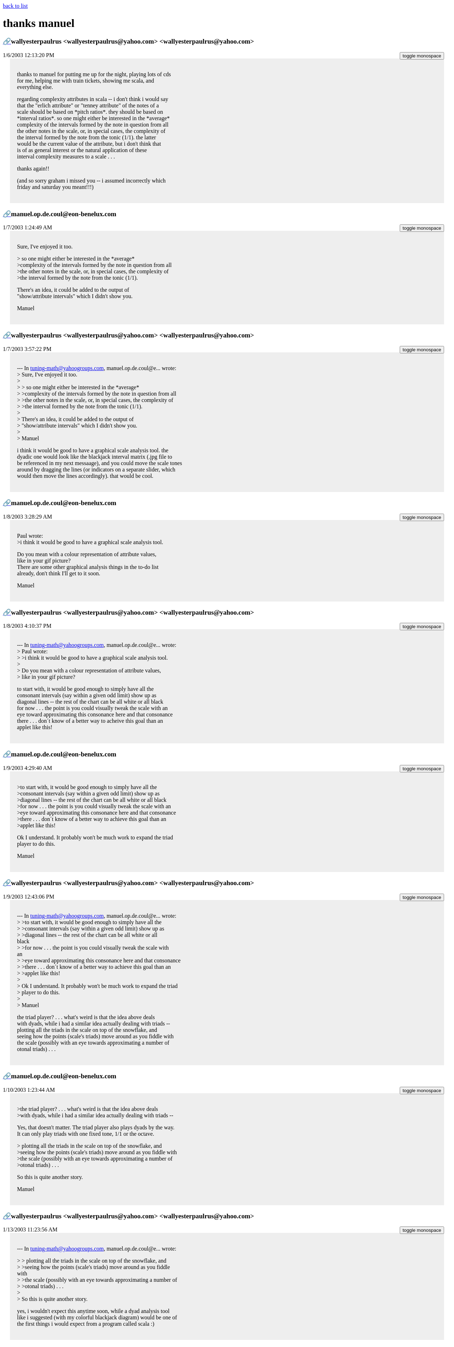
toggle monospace (422, 55)
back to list (15, 6)
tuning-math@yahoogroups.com (67, 368)
